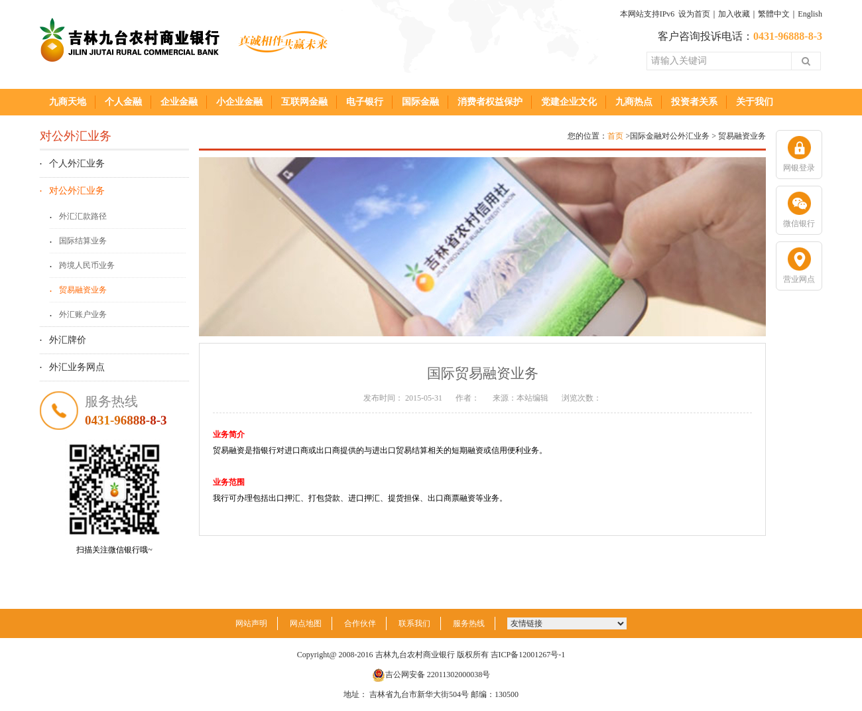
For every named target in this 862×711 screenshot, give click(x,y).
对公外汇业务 (77, 191)
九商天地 (67, 102)
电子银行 (364, 102)
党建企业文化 (569, 102)
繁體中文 (774, 14)
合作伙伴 (360, 623)
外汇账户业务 (83, 314)
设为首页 (694, 14)
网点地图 (306, 623)
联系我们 (414, 623)
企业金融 (179, 102)
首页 (615, 136)
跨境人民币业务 (87, 265)
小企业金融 (239, 102)
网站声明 (251, 623)
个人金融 (123, 102)
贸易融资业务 (83, 289)
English (810, 14)
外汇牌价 (67, 340)
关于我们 (754, 102)
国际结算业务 (83, 240)
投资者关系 (694, 102)
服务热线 (469, 623)
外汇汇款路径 (83, 216)
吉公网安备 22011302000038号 (431, 674)
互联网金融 (304, 102)
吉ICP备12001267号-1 (528, 654)
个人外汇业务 (77, 163)
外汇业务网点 (77, 367)
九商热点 (633, 102)
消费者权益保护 (490, 102)
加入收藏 (734, 14)
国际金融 (420, 102)
